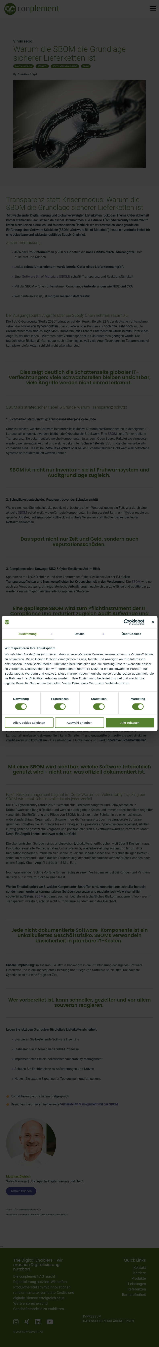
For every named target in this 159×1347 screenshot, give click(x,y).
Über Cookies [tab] (131, 633)
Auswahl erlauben (79, 722)
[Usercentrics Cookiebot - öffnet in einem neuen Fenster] (126, 622)
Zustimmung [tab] (27, 633)
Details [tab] (79, 633)
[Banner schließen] (153, 622)
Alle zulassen (130, 722)
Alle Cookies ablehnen (29, 722)
